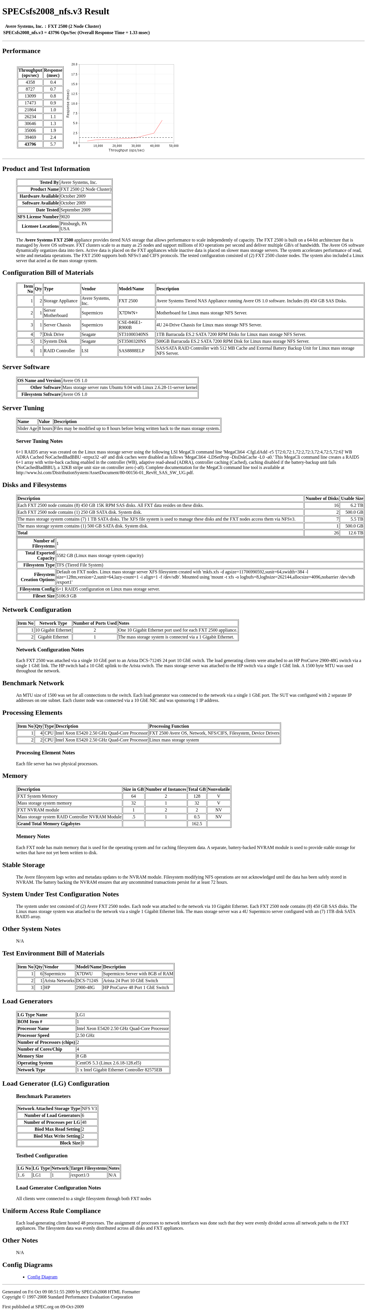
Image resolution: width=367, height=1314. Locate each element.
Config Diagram (42, 1276)
